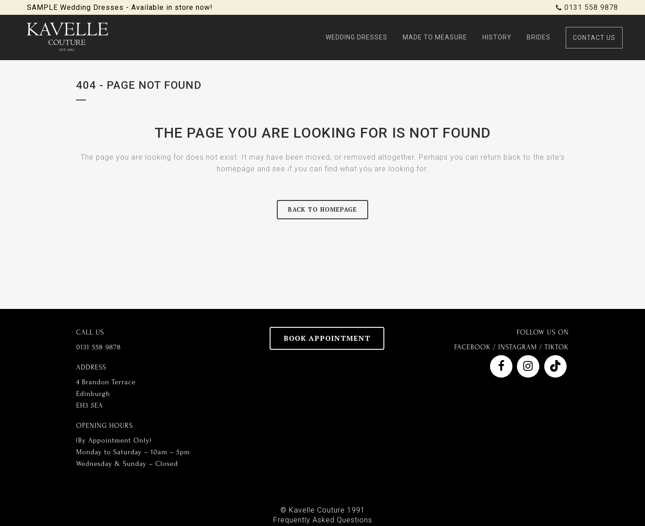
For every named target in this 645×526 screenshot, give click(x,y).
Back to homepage (322, 209)
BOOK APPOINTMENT (327, 338)
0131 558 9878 (591, 7)
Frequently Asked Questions (322, 520)
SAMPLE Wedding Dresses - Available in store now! (120, 7)
